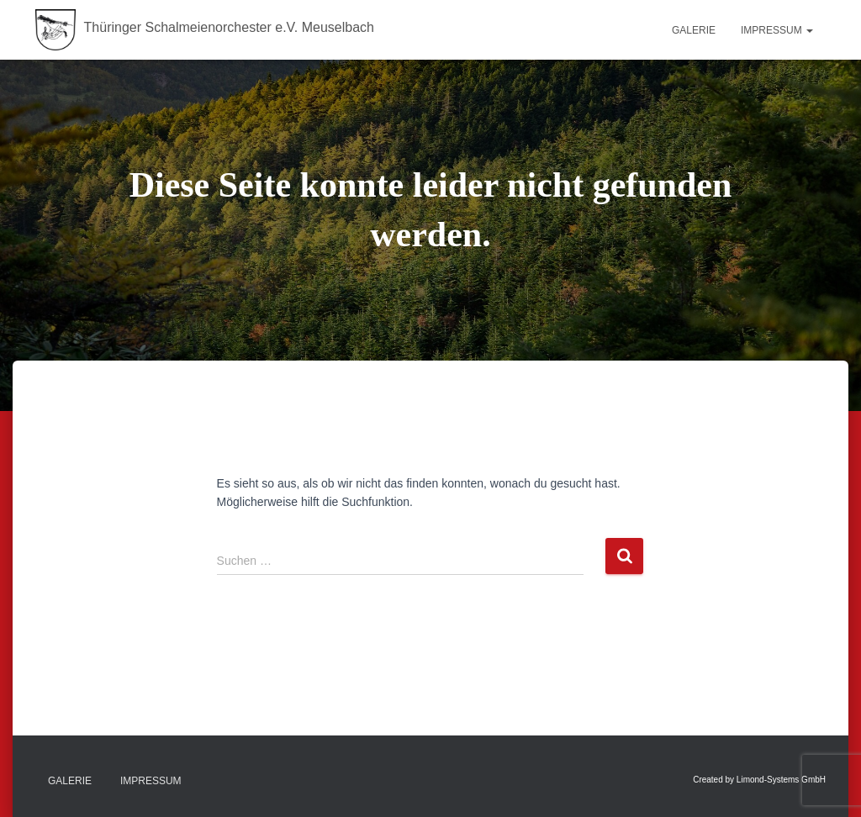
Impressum (777, 30)
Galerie (694, 30)
